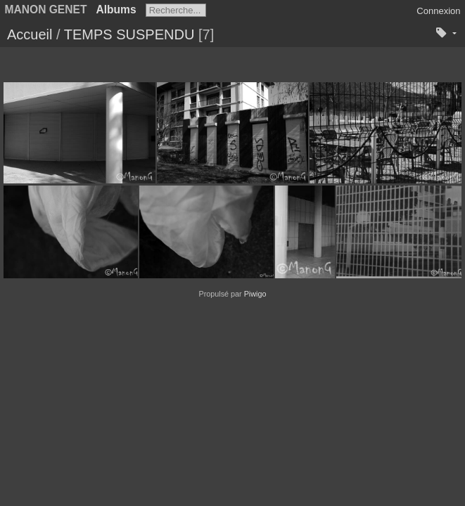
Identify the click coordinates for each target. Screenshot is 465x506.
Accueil (29, 34)
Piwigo (255, 294)
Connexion (438, 11)
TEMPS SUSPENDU (129, 34)
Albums (116, 9)
